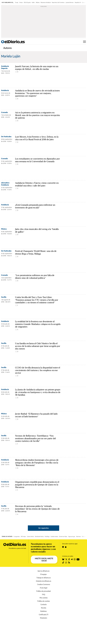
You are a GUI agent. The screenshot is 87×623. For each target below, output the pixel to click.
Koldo (33, 2)
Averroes (78, 536)
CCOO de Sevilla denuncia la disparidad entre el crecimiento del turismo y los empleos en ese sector (37, 370)
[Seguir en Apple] (66, 547)
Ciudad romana (54, 536)
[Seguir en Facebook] (69, 559)
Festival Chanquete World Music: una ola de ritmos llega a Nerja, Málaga (35, 252)
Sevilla (3, 297)
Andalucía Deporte (5, 67)
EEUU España (27, 2)
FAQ (43, 594)
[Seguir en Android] (63, 547)
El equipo (43, 574)
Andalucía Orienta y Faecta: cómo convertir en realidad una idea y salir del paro (37, 184)
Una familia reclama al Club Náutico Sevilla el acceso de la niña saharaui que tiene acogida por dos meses (37, 346)
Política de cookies (43, 601)
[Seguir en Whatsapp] (66, 562)
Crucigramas (17, 536)
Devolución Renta (39, 536)
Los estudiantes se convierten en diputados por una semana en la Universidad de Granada (37, 160)
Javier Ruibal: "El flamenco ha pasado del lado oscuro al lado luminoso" (36, 415)
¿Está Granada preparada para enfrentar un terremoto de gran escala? (35, 206)
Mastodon (43, 618)
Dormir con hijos (63, 536)
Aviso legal (43, 588)
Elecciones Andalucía (46, 2)
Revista (43, 608)
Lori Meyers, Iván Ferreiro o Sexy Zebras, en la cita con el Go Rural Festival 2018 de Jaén (36, 138)
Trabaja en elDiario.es (43, 578)
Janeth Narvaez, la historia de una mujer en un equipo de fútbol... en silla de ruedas (36, 67)
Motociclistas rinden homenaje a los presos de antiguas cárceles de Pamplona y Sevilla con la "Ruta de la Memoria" (36, 463)
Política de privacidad (43, 591)
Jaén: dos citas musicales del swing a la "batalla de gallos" (37, 230)
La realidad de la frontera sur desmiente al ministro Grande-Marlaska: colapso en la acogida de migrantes (37, 324)
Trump (16, 2)
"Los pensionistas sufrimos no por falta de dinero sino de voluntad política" (34, 276)
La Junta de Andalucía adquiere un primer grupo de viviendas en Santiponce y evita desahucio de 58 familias (37, 392)
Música (4, 229)
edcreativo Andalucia (5, 184)
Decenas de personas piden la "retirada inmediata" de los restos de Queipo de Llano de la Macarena (37, 509)
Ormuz (21, 2)
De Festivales (6, 136)
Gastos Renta (30, 536)
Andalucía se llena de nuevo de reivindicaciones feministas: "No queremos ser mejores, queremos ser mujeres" (37, 93)
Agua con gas (71, 536)
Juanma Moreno (70, 2)
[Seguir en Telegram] (72, 559)
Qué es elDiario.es (43, 571)
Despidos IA (78, 2)
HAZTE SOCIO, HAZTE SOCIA (44, 559)
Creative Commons (43, 584)
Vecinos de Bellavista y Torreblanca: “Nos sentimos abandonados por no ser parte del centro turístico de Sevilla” (35, 438)
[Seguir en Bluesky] (63, 559)
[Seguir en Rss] (69, 562)
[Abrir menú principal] (84, 42)
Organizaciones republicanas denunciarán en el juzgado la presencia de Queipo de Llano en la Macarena (37, 485)
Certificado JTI (43, 614)
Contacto (43, 604)
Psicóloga (47, 536)
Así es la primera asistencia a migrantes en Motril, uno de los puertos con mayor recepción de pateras (37, 115)
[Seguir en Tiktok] (63, 562)
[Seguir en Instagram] (74, 559)
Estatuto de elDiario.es (43, 581)
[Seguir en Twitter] (66, 559)
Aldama (37, 2)
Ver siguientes (43, 528)
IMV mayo (23, 536)
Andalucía (5, 90)
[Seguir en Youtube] (78, 559)
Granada (4, 112)
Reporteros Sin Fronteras (58, 2)
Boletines (43, 611)
